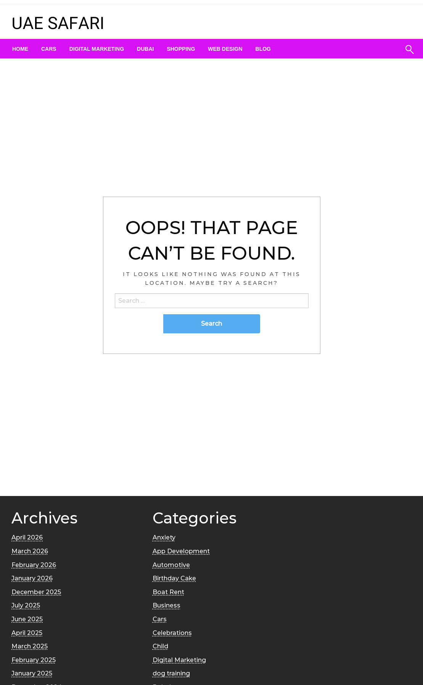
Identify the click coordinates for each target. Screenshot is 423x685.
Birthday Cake (174, 578)
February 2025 (33, 660)
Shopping (181, 49)
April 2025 (26, 633)
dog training (171, 673)
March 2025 (29, 646)
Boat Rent (168, 592)
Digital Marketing (96, 49)
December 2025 (36, 592)
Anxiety (164, 537)
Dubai (145, 49)
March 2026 (29, 551)
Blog (263, 49)
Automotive (171, 565)
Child (160, 646)
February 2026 (33, 565)
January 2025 (31, 673)
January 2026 (32, 578)
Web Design (225, 49)
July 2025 (25, 605)
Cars (48, 49)
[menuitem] (20, 48)
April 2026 (27, 537)
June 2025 (27, 619)
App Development (181, 551)
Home (20, 49)
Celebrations (172, 633)
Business (166, 605)
